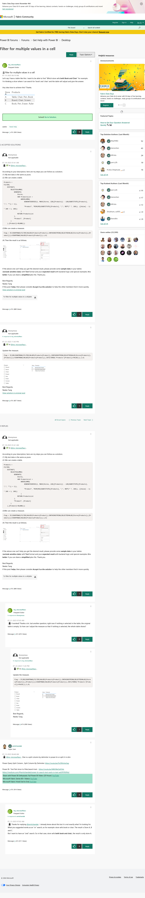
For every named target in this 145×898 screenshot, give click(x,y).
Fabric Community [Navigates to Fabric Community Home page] (25, 16)
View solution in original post (13, 292)
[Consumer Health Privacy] (30, 890)
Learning (89, 17)
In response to (12, 339)
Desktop (66, 40)
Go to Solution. (51, 117)
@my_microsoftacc (18, 165)
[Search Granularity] (76, 27)
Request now (104, 32)
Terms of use (128, 882)
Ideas (59, 17)
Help (131, 22)
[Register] (106, 105)
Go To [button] (139, 23)
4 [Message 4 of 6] (9, 311)
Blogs (80, 17)
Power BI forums (9, 40)
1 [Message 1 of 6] (9, 132)
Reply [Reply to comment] (87, 317)
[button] (71, 54)
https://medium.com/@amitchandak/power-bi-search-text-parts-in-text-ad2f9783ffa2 (35, 777)
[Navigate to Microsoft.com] (6, 16)
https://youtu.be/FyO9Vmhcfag (57, 768)
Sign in (124, 22)
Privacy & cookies (115, 882)
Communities (69, 17)
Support (99, 17)
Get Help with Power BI (45, 40)
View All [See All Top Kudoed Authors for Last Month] (104, 223)
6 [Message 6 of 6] (9, 403)
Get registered (7, 9)
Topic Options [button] (85, 54)
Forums (38, 17)
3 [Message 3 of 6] (14, 846)
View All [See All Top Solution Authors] (104, 174)
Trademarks (140, 882)
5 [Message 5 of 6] (14, 639)
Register (115, 22)
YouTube (55, 781)
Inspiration (49, 17)
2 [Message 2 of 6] (9, 795)
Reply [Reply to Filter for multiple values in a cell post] (87, 132)
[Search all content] (114, 27)
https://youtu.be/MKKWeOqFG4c (51, 774)
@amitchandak (32, 829)
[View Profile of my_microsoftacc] (14, 64)
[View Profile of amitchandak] (17, 751)
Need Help (13, 126)
